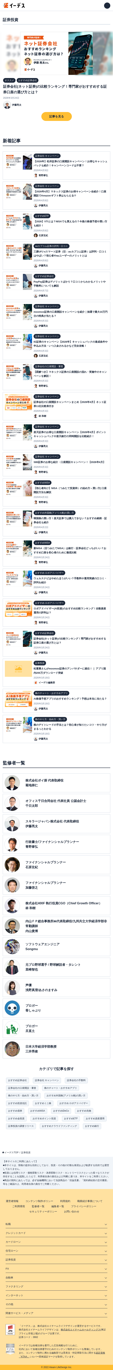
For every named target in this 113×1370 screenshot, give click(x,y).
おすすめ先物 (84, 1110)
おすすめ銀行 (92, 1126)
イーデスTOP (11, 1152)
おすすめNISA (37, 1110)
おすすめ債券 (15, 1110)
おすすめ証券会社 (17, 1080)
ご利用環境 (18, 1206)
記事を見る (56, 116)
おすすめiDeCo (61, 1110)
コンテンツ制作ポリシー (39, 1201)
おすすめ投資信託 (17, 1103)
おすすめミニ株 (43, 1103)
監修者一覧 (38, 1206)
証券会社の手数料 (76, 1080)
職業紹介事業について (90, 1201)
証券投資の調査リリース (21, 1126)
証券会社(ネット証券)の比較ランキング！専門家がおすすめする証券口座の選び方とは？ (55, 89)
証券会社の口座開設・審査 (22, 1088)
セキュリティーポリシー (43, 1211)
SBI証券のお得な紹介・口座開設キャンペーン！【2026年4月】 (69, 462)
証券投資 (25, 1152)
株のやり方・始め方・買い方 (23, 1095)
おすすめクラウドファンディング (59, 1126)
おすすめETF (71, 1118)
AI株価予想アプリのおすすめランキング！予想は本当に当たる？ (70, 698)
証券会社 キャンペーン (47, 1080)
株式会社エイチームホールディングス (80, 1329)
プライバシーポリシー (83, 1206)
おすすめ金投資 (16, 1118)
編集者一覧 (57, 1206)
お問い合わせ (71, 1211)
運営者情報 (12, 1201)
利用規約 (65, 1201)
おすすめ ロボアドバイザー (73, 1103)
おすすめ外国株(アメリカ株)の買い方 (66, 1095)
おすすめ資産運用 (95, 1118)
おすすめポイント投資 (44, 1118)
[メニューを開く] (107, 6)
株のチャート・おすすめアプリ (60, 1088)
